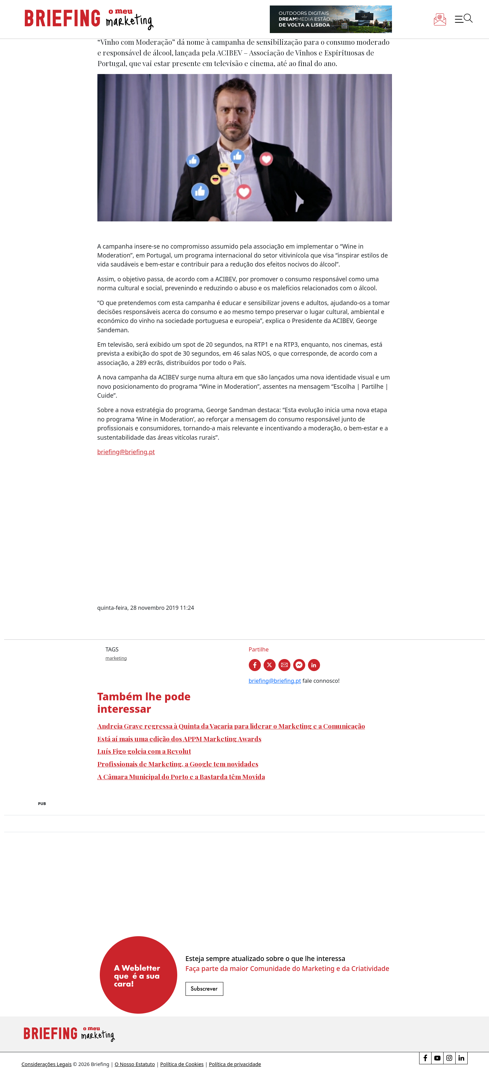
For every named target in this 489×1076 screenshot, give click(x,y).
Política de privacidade (235, 1064)
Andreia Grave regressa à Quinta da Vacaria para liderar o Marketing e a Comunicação (231, 725)
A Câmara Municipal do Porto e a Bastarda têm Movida (181, 776)
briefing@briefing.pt (126, 452)
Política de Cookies (182, 1064)
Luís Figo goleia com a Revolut (144, 750)
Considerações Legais (47, 1064)
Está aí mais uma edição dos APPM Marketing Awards (179, 738)
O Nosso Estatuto (135, 1064)
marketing (116, 658)
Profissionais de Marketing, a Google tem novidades (177, 763)
